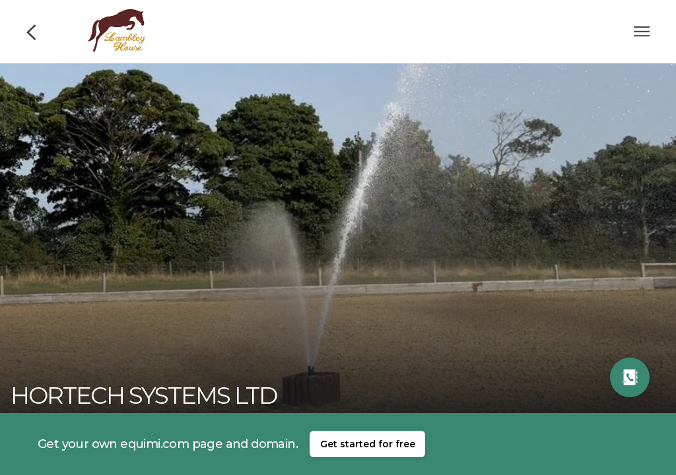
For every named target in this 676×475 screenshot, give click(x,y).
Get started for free (367, 444)
